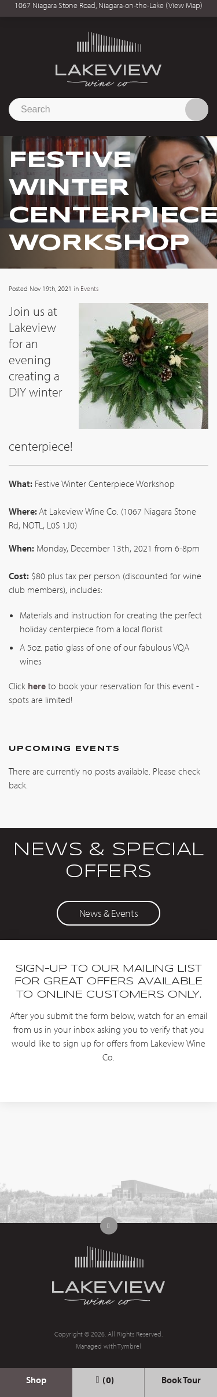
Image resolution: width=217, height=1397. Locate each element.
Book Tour (181, 1379)
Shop (36, 1379)
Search (196, 109)
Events (89, 288)
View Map (184, 5)
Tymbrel (129, 1346)
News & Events (108, 913)
